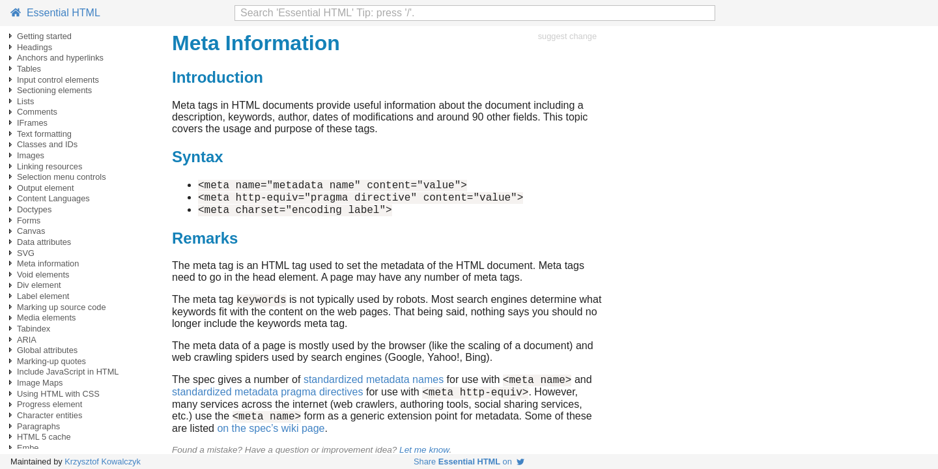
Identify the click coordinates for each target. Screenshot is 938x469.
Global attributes (47, 350)
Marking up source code (61, 307)
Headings (34, 47)
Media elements (46, 317)
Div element (39, 285)
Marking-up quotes (51, 361)
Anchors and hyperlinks (60, 58)
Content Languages (53, 198)
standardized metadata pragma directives (267, 403)
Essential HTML (55, 12)
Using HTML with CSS (58, 394)
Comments (37, 112)
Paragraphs (38, 426)
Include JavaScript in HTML (68, 372)
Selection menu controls (61, 177)
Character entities (49, 415)
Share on (469, 461)
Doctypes (34, 209)
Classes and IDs (47, 144)
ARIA (26, 340)
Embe (27, 448)
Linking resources (49, 166)
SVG (26, 253)
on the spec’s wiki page (270, 442)
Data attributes (44, 242)
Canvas (31, 231)
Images (30, 155)
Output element (45, 188)
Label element (43, 296)
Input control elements (58, 80)
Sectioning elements (54, 90)
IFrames (32, 123)
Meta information (48, 263)
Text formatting (44, 134)
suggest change (567, 36)
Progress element (49, 404)
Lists (25, 101)
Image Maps (40, 383)
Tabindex (33, 329)
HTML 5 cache (44, 437)
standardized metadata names (374, 389)
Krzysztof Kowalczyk (102, 461)
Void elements (43, 274)
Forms (28, 220)
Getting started (44, 36)
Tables (29, 69)
